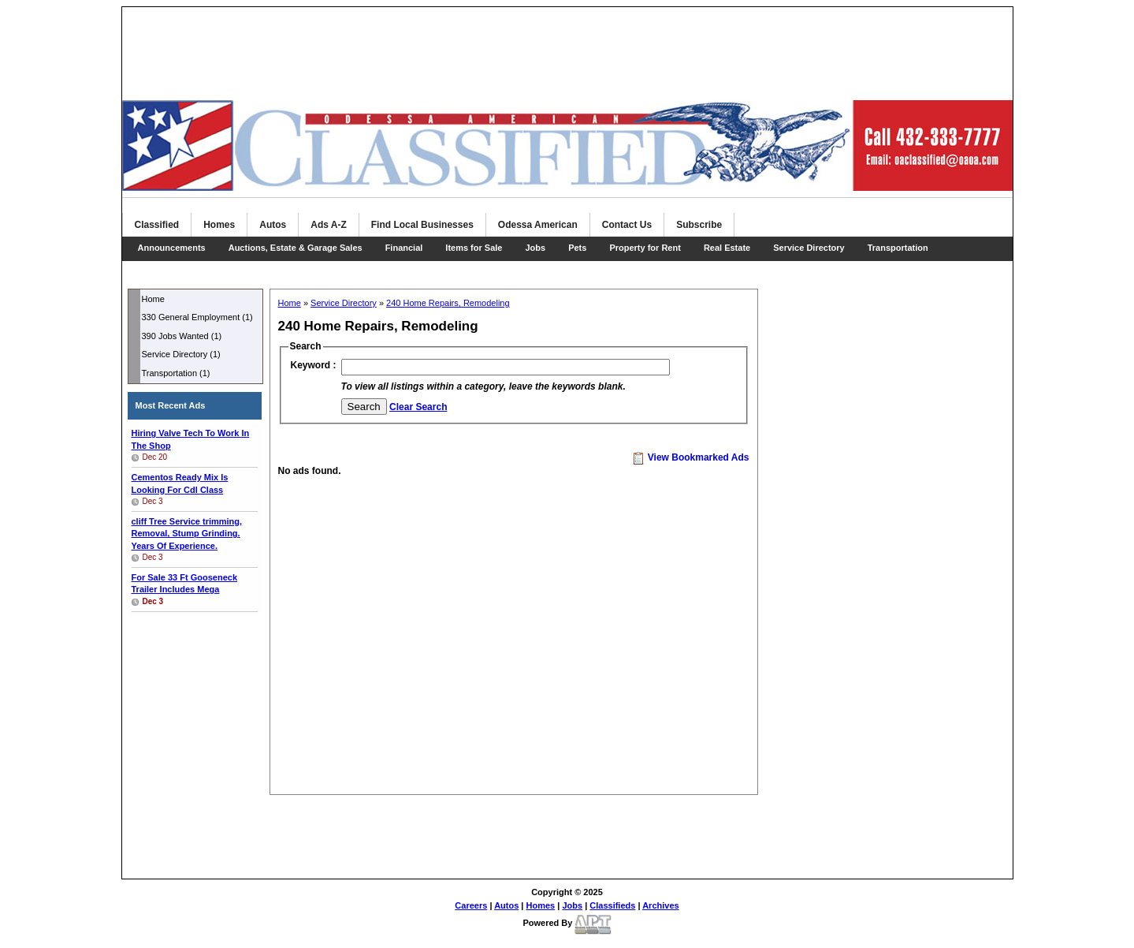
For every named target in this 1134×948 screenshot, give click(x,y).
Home (153, 299)
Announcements (172, 247)
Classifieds (612, 905)
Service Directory (809, 247)
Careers (471, 905)
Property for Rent (644, 247)
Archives (660, 905)
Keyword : (313, 365)
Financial (404, 247)
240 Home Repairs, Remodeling (448, 303)
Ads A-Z (328, 224)
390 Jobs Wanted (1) (182, 336)
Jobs (535, 247)
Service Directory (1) (181, 354)
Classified (157, 224)
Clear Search (418, 406)
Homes (219, 224)
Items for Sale (473, 247)
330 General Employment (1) (197, 317)
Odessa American (538, 224)
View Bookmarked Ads (690, 457)
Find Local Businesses (422, 224)
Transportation (898, 247)
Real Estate (727, 247)
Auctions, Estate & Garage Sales (296, 247)
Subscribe (699, 224)
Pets (577, 247)
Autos (272, 224)
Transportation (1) (176, 373)
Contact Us (627, 224)
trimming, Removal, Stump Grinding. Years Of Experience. (187, 534)
